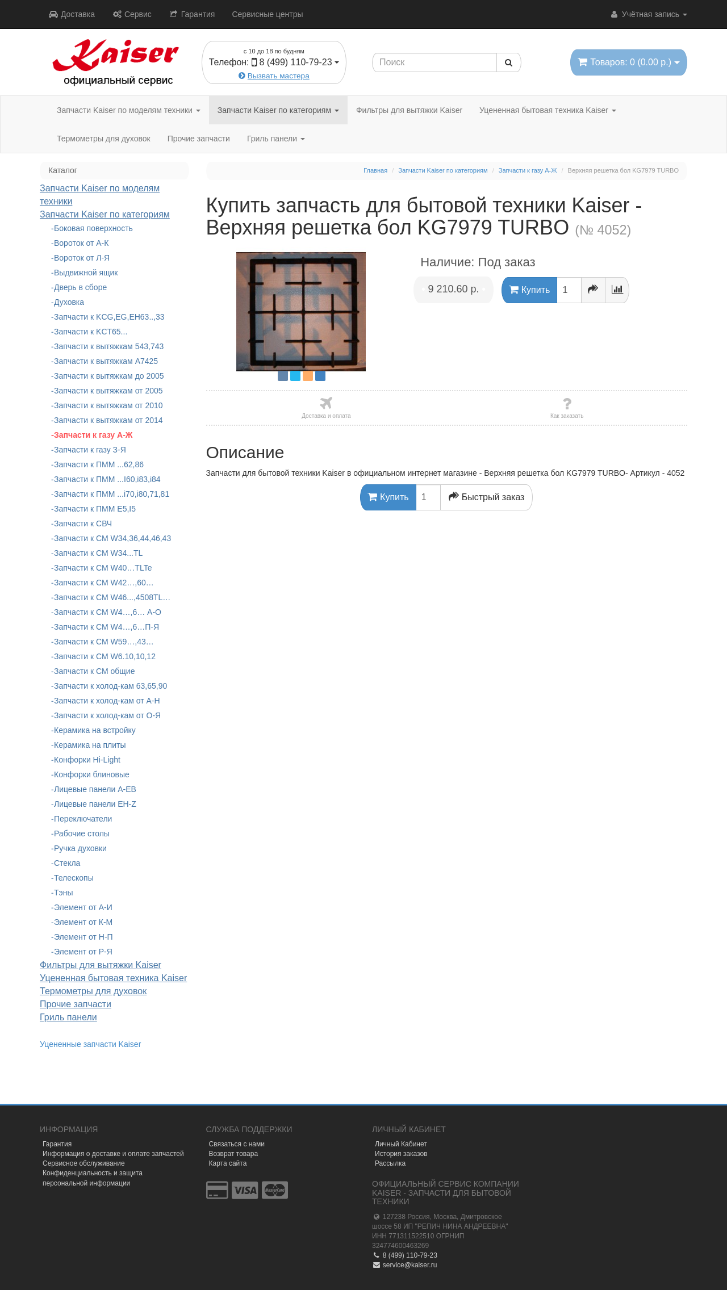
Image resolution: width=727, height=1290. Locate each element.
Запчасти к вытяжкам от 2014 (108, 420)
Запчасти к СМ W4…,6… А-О (107, 612)
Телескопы (74, 877)
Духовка (69, 302)
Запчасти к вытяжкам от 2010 (108, 405)
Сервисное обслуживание (84, 1163)
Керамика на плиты (90, 744)
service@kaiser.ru (404, 1265)
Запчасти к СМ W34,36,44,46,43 (112, 538)
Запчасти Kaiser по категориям (278, 110)
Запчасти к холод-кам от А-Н (107, 700)
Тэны (63, 892)
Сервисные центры (267, 14)
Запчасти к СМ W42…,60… (104, 582)
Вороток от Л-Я (82, 257)
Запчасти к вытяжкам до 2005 (109, 375)
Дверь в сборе (80, 287)
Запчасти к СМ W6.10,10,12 (105, 656)
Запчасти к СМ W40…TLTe (103, 567)
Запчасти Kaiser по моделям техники (128, 110)
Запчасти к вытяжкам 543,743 (109, 346)
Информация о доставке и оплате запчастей (113, 1154)
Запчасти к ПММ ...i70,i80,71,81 (111, 494)
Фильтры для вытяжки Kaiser (409, 110)
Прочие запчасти (199, 138)
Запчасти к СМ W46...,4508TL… (112, 597)
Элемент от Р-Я (83, 951)
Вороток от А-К (81, 243)
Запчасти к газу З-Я (90, 449)
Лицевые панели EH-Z (95, 804)
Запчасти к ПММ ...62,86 (99, 464)
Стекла (67, 863)
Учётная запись (648, 14)
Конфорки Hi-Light (87, 759)
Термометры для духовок (104, 138)
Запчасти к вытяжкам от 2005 (108, 390)
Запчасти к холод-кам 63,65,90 (110, 685)
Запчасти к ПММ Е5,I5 (95, 508)
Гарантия (192, 14)
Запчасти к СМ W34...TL (98, 553)
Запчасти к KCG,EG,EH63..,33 (109, 316)
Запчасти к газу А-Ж (93, 434)
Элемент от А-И (83, 907)
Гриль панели (276, 138)
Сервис (132, 14)
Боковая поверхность (93, 228)
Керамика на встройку (95, 730)
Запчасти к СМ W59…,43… (104, 641)
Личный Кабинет (401, 1144)
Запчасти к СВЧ (83, 523)
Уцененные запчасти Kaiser (90, 1044)
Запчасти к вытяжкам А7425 (106, 361)
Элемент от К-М (83, 922)
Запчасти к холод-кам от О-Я (107, 715)
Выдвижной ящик (86, 272)
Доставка (71, 14)
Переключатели (83, 818)
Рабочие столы (82, 833)
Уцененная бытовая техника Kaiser (547, 110)
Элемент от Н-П (83, 936)
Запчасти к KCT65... (90, 331)
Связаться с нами (237, 1144)
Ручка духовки (80, 848)
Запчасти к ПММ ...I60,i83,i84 (107, 479)
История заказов (401, 1154)
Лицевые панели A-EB (95, 789)
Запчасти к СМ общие (94, 671)
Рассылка (390, 1163)
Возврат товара (233, 1154)
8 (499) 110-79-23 (404, 1255)
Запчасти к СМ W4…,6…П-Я (106, 626)
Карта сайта (228, 1163)
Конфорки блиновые (91, 774)
